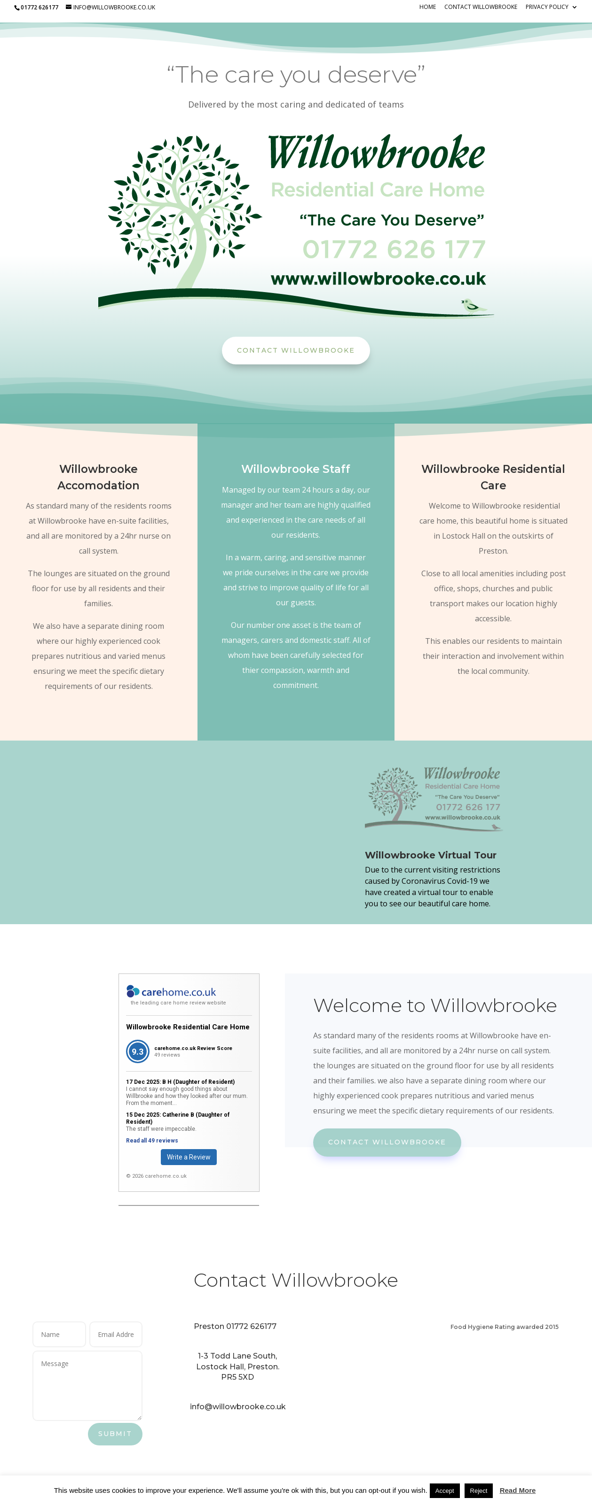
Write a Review (189, 1157)
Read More (518, 1490)
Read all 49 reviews (152, 1140)
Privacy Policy (547, 7)
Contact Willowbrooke (480, 7)
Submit (115, 1433)
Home (427, 7)
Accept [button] (444, 1490)
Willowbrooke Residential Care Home (188, 1027)
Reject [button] (479, 1490)
